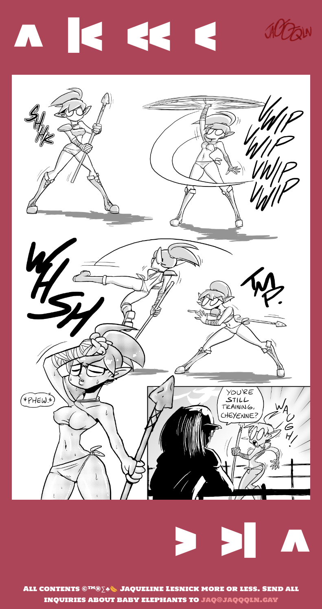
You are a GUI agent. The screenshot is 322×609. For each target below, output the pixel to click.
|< (84, 35)
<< (148, 35)
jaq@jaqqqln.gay (239, 599)
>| (238, 540)
